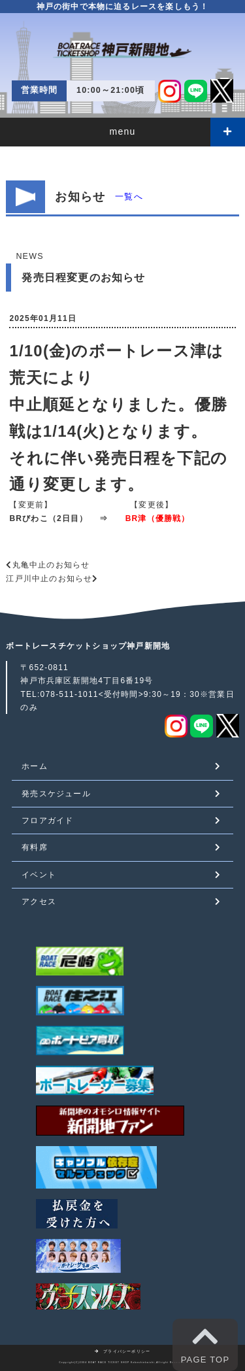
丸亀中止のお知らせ (51, 564)
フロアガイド (47, 820)
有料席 (35, 847)
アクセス (39, 901)
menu (123, 131)
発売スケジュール (56, 793)
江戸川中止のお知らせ (49, 578)
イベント (39, 874)
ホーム (35, 766)
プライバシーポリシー (123, 1351)
